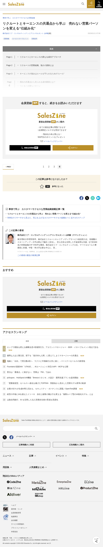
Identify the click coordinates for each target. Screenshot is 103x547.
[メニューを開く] (4, 4)
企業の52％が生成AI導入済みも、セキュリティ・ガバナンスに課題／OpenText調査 (42, 389)
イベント (61, 456)
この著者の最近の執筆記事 (28, 255)
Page (9, 57)
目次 (74, 49)
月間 (76, 341)
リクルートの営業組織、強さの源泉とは (37, 65)
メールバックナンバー (51, 141)
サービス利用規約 (17, 524)
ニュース (8, 456)
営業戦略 (6, 38)
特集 (85, 456)
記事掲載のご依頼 (26, 445)
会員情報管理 (16, 513)
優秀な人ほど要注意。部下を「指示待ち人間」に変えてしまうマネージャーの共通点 (42, 355)
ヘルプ (13, 505)
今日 (27, 341)
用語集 (7, 467)
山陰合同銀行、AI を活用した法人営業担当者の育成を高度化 (32, 400)
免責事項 (14, 517)
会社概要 (14, 520)
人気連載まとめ (38, 467)
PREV (7, 167)
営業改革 (34, 38)
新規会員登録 (29, 147)
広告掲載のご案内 (76, 445)
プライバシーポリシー (19, 528)
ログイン (73, 147)
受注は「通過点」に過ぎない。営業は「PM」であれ (29, 372)
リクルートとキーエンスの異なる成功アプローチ (40, 57)
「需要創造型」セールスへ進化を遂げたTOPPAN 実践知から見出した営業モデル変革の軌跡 (46, 383)
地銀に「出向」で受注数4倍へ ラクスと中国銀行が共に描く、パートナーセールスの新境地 (46, 361)
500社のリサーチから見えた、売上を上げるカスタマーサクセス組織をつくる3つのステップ (46, 218)
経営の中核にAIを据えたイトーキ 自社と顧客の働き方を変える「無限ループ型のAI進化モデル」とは (50, 394)
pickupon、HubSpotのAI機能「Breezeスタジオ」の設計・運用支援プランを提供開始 (42, 378)
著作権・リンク (16, 509)
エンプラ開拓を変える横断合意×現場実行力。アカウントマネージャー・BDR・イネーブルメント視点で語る (52, 347)
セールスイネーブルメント (20, 38)
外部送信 (14, 532)
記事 (32, 456)
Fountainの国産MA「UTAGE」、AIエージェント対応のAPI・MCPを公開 (37, 367)
